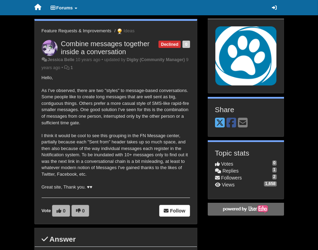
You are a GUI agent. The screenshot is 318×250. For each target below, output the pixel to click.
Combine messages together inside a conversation (105, 48)
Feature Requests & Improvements (77, 30)
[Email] (243, 123)
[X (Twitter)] (220, 123)
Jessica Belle (61, 59)
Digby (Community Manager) (156, 59)
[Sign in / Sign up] (274, 8)
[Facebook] (231, 123)
